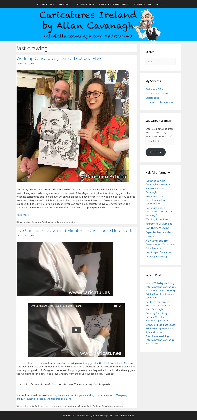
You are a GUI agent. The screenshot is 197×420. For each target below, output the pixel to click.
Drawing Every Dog (156, 256)
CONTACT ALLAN (142, 4)
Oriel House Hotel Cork (116, 363)
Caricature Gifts (154, 89)
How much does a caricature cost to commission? (155, 200)
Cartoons (151, 236)
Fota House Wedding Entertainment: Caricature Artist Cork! (160, 340)
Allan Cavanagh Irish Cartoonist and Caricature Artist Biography (160, 244)
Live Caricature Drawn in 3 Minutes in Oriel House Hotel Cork (74, 230)
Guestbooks (152, 97)
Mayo (22, 222)
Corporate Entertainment (160, 102)
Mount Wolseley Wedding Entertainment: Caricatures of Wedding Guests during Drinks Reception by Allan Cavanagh (161, 290)
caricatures (46, 406)
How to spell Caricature (158, 252)
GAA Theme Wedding (157, 227)
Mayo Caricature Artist (36, 222)
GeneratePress (127, 415)
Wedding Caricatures (58, 222)
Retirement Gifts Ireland (159, 223)
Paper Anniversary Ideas (159, 232)
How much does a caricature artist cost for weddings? (159, 211)
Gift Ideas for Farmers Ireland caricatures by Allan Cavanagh (158, 305)
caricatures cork (59, 406)
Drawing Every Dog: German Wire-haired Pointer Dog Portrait (157, 317)
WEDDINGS (64, 4)
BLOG (159, 4)
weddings (73, 222)
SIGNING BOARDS (85, 4)
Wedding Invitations (157, 219)
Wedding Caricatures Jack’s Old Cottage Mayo (60, 58)
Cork (89, 406)
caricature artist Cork (29, 406)
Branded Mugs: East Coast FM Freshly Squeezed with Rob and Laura (160, 328)
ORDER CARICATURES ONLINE (114, 4)
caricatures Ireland (77, 406)
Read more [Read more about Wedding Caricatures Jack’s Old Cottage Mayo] (23, 214)
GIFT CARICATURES (44, 4)
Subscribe (155, 152)
